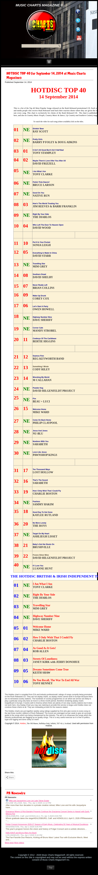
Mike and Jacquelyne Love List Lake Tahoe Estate (27, 800)
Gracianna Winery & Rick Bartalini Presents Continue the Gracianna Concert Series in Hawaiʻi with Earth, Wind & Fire (48, 813)
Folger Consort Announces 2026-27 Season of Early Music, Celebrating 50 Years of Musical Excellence (47, 824)
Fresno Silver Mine (41, 555)
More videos (19, 843)
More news (9, 843)
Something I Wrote (41, 366)
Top (50, 867)
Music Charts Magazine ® (39, 5)
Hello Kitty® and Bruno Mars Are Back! (21, 833)
